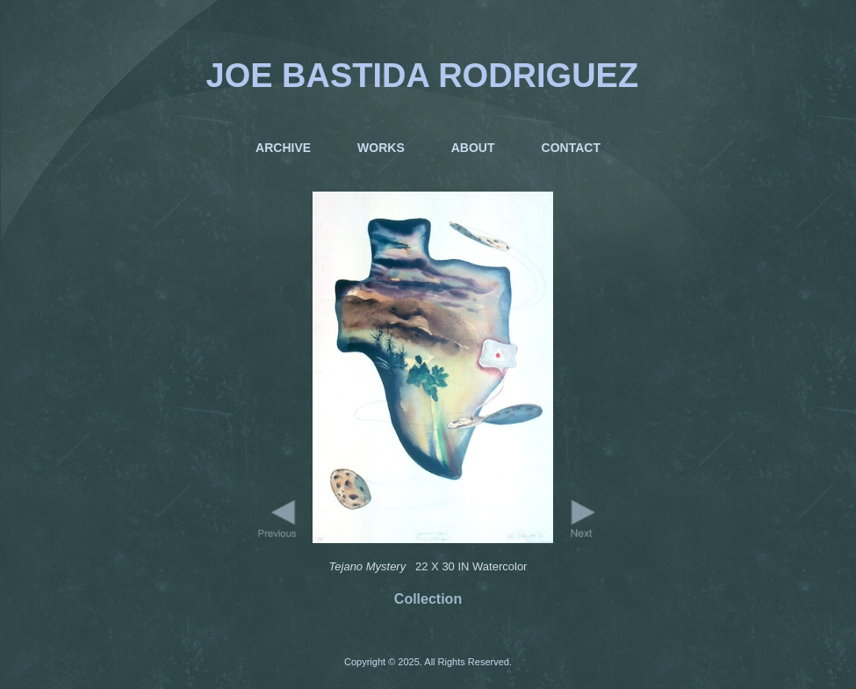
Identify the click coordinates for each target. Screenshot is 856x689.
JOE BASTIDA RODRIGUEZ (422, 75)
